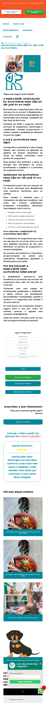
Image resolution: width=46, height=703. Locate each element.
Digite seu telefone (23, 347)
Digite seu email (23, 342)
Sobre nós (18, 24)
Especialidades (11, 30)
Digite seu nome (23, 336)
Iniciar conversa (25, 682)
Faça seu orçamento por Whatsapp (35, 12)
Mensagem (23, 353)
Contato (7, 36)
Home (6, 24)
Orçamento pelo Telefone (23, 383)
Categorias (14, 43)
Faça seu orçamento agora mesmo (11, 12)
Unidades (27, 30)
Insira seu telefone (16, 673)
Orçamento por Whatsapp (23, 377)
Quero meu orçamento (23, 421)
